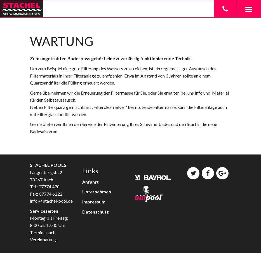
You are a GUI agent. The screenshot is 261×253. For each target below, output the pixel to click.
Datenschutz (95, 211)
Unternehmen (96, 191)
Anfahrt (90, 181)
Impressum (93, 201)
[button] (249, 8)
